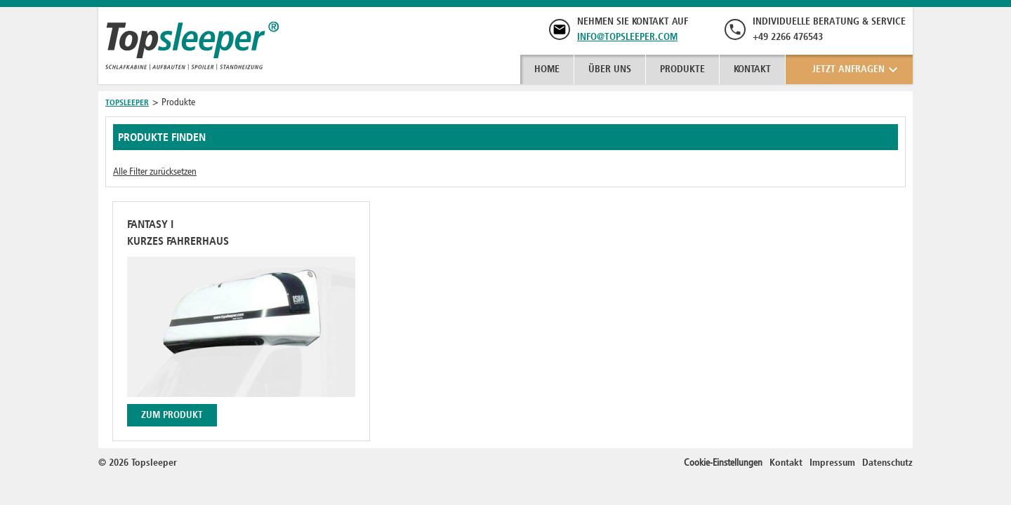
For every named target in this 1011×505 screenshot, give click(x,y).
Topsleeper (127, 102)
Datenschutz (887, 463)
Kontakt (752, 69)
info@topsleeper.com (627, 37)
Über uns (609, 69)
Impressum (832, 463)
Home (547, 69)
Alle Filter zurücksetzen (155, 171)
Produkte (682, 69)
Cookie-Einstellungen (723, 463)
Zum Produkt (172, 415)
